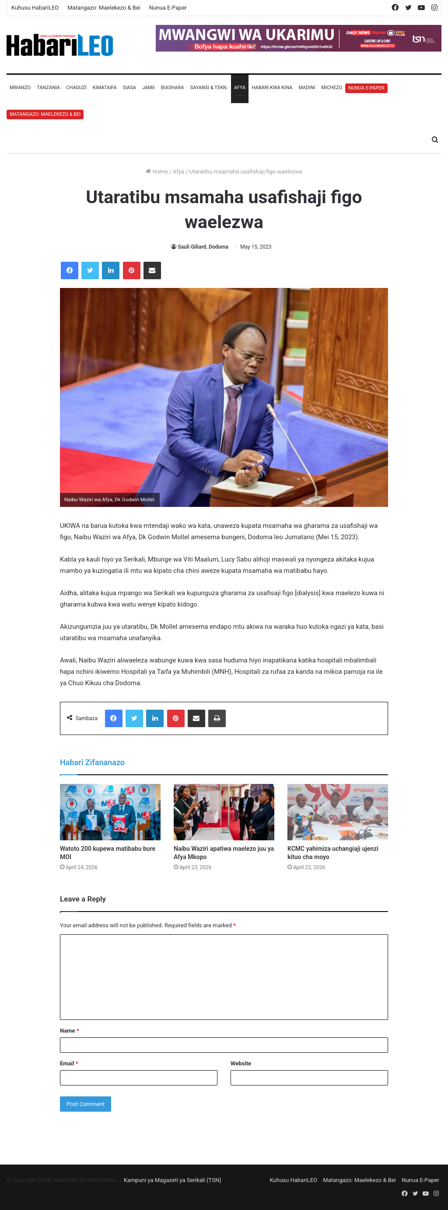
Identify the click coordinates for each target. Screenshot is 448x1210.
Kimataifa (105, 87)
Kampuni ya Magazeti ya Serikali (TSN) (172, 1180)
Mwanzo (20, 87)
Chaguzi (76, 87)
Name (69, 1030)
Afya (240, 87)
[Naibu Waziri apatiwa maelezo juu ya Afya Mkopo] (224, 812)
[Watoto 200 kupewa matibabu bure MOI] (110, 812)
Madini (306, 87)
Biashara (172, 87)
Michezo (331, 87)
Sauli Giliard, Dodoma (203, 247)
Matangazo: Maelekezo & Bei (103, 7)
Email (69, 1063)
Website (241, 1063)
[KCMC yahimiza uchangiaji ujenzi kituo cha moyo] (337, 812)
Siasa (129, 87)
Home (157, 171)
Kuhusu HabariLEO (35, 7)
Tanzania (48, 87)
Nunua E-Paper (168, 7)
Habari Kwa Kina (272, 87)
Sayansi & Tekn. (209, 87)
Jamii (148, 87)
